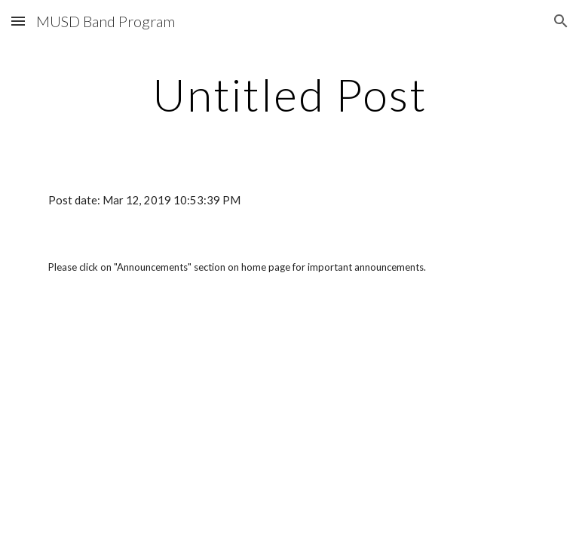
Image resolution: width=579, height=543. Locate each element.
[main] (289, 94)
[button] (18, 20)
